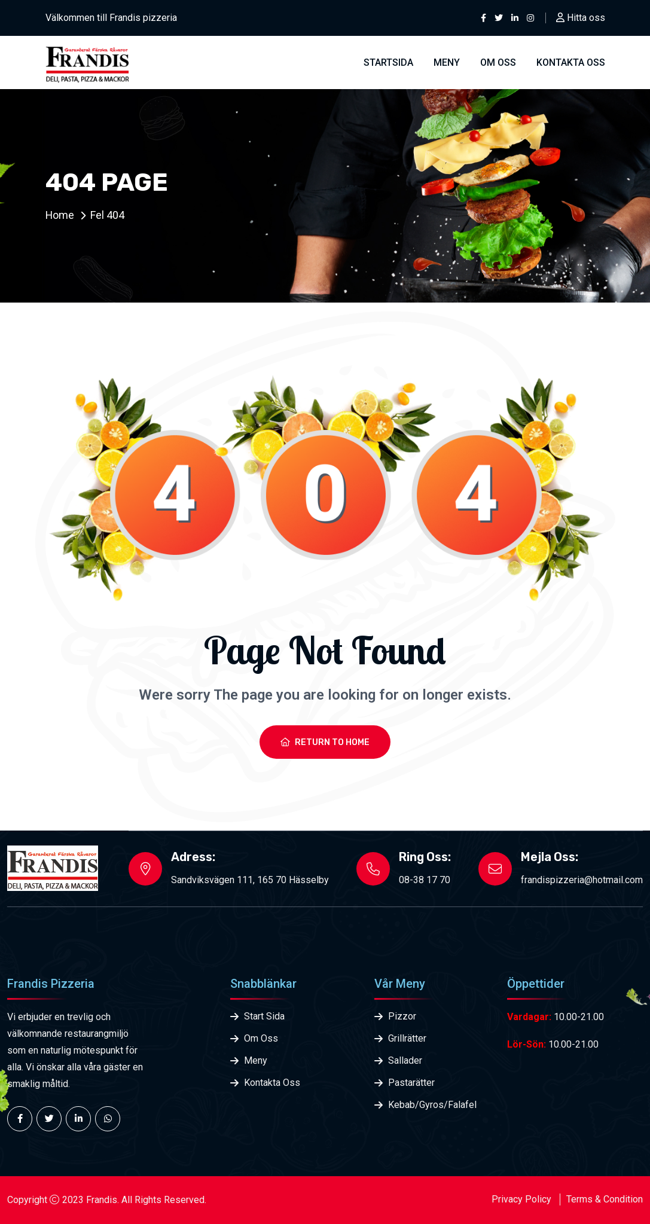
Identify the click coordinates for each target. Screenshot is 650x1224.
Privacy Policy (521, 1199)
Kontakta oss (570, 62)
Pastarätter (411, 1082)
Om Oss (498, 62)
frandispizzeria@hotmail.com (582, 880)
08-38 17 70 (424, 880)
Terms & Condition (604, 1199)
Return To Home (325, 742)
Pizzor (402, 1016)
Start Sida (264, 1016)
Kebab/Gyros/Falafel (432, 1104)
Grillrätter (407, 1038)
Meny (447, 62)
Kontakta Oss (272, 1082)
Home (60, 215)
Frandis (101, 1199)
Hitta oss (580, 17)
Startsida (388, 62)
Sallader (405, 1060)
